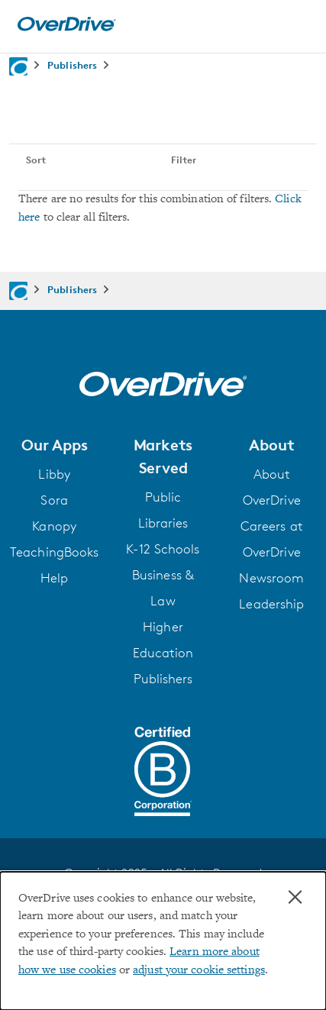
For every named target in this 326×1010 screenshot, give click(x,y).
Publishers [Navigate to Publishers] (72, 65)
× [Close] (295, 897)
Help (54, 578)
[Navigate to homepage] (18, 66)
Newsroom (271, 578)
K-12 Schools (162, 549)
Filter (183, 159)
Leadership (271, 603)
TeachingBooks (54, 552)
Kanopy (54, 526)
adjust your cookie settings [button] (199, 970)
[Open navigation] (298, 24)
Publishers (163, 678)
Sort (36, 159)
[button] (54, 445)
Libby (54, 474)
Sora (53, 500)
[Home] (66, 28)
